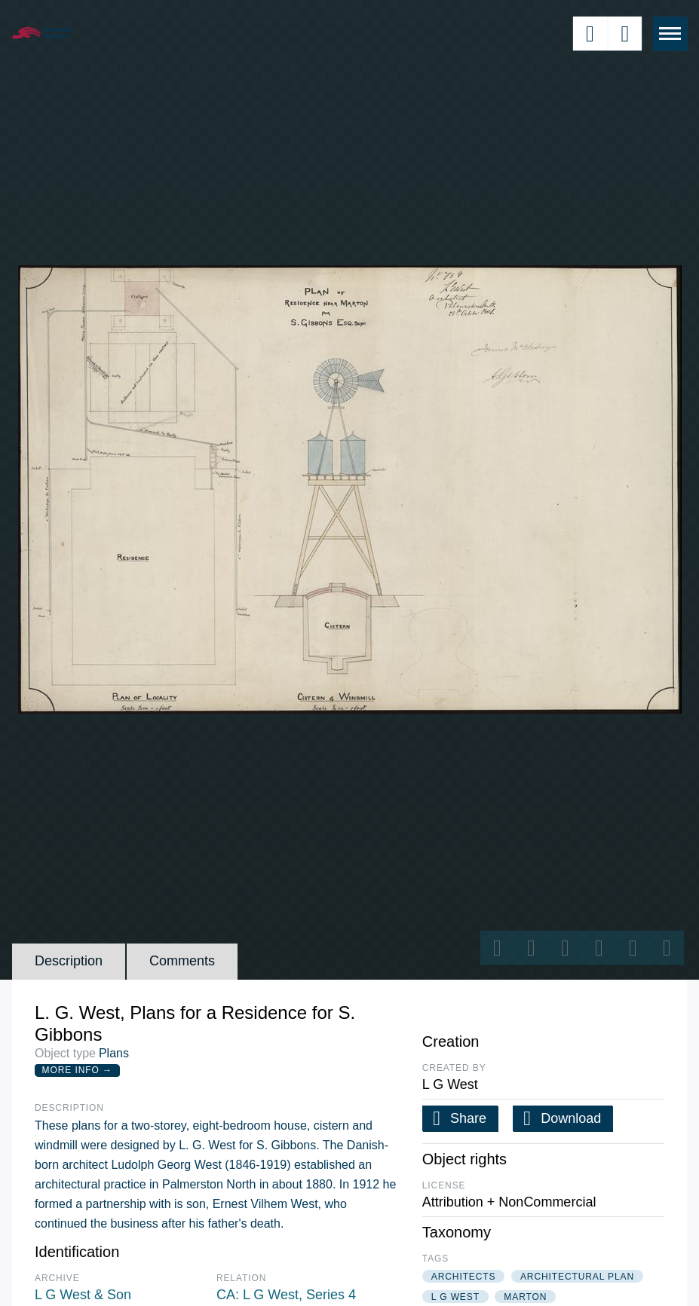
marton (525, 1297)
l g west (455, 1297)
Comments (182, 960)
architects (463, 1276)
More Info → (77, 1070)
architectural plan (577, 1276)
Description (69, 960)
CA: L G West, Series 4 (286, 1294)
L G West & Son (83, 1294)
